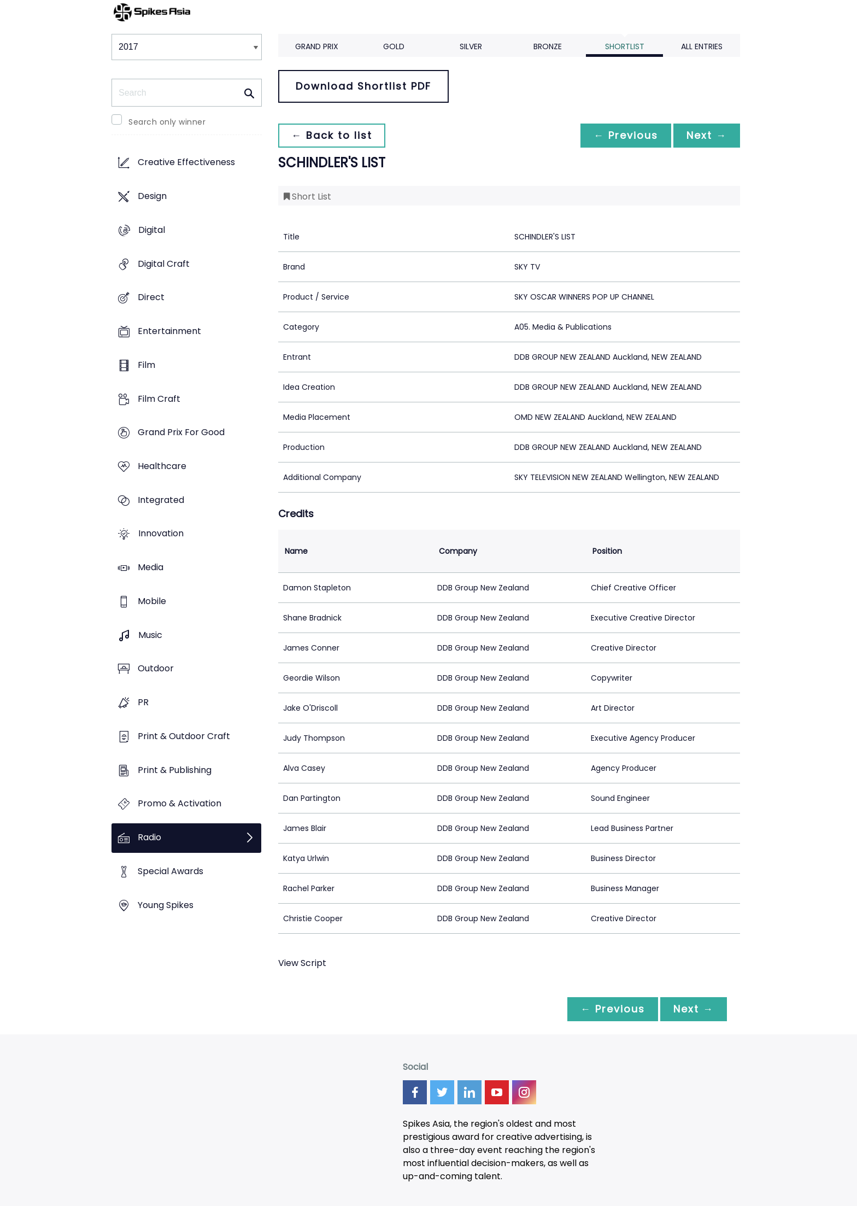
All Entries (702, 46)
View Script (302, 963)
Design (152, 196)
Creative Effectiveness (186, 162)
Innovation (161, 534)
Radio (149, 837)
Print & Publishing (175, 770)
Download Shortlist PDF (363, 86)
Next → (706, 135)
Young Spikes (165, 905)
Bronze (547, 46)
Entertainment (169, 331)
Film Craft (159, 399)
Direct (151, 297)
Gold (393, 46)
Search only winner (167, 121)
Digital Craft (164, 263)
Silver (471, 46)
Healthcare (162, 466)
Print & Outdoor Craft (184, 736)
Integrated (161, 500)
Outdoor (156, 669)
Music (150, 635)
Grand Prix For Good (181, 432)
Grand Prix (316, 46)
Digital (151, 230)
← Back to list (331, 135)
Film (146, 365)
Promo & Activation (179, 804)
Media (150, 567)
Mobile (152, 601)
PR (143, 702)
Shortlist (624, 46)
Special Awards (170, 871)
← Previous (626, 135)
